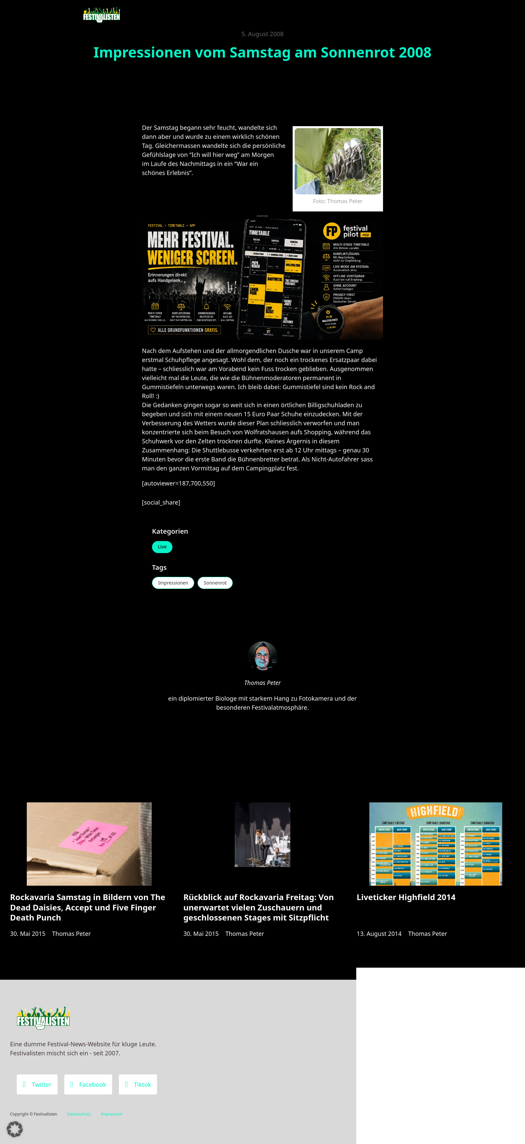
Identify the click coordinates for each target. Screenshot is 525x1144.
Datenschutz (79, 1114)
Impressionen (173, 583)
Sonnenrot (216, 583)
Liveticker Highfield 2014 (406, 898)
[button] (14, 1129)
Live (162, 547)
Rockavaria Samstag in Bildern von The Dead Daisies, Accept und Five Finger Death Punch (87, 908)
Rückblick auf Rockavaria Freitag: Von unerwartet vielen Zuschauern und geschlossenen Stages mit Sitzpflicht (258, 908)
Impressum (111, 1114)
